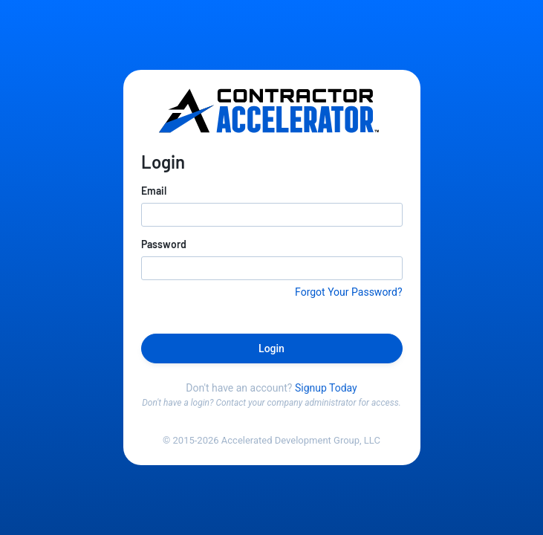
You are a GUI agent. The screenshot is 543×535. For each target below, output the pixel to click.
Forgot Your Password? (348, 292)
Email (153, 190)
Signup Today (326, 388)
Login (271, 348)
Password (163, 244)
